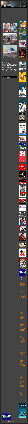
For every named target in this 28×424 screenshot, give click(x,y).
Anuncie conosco (7, 7)
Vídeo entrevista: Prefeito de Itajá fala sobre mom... (22, 319)
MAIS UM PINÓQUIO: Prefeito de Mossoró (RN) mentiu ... (22, 313)
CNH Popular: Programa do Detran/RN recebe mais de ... (22, 354)
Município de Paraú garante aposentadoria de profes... (22, 379)
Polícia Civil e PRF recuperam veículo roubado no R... (22, 338)
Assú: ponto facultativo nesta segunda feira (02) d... (22, 285)
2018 (20, 399)
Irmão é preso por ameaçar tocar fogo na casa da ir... (22, 284)
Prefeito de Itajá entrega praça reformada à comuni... (22, 291)
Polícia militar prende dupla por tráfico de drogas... (22, 339)
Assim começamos (3, 7)
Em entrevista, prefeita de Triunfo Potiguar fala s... (22, 336)
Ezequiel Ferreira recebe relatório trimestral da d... (22, 353)
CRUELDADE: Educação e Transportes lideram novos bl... (22, 290)
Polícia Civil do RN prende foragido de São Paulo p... (22, 349)
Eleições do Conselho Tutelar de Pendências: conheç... (22, 316)
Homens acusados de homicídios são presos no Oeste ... (23, 307)
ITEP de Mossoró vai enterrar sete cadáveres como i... (22, 351)
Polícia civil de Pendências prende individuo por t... (22, 367)
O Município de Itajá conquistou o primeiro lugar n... (22, 286)
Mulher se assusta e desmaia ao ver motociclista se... (23, 376)
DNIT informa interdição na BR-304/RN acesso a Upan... (22, 387)
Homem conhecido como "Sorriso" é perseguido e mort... (23, 371)
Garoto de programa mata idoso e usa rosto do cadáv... (22, 347)
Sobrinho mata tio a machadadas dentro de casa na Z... (22, 283)
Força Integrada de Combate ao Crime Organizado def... (22, 323)
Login (9, 421)
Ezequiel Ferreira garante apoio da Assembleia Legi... (22, 330)
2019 (20, 398)
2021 (20, 397)
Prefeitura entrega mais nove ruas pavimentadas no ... (22, 388)
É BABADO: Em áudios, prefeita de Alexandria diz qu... (22, 340)
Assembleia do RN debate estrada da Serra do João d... (23, 383)
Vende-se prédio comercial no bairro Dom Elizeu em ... (23, 362)
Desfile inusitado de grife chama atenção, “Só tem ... (22, 360)
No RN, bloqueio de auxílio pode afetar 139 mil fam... (22, 359)
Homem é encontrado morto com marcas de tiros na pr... (22, 363)
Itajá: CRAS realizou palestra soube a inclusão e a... (22, 364)
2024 (20, 279)
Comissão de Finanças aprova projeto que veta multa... (22, 328)
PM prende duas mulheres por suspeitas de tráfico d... (22, 380)
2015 (20, 401)
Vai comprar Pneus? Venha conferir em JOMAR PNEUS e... (22, 343)
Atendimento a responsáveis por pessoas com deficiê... (22, 314)
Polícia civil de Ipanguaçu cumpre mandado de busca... (22, 325)
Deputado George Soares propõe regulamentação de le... (22, 315)
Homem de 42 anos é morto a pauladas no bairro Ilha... (22, 306)
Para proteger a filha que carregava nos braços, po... (22, 318)
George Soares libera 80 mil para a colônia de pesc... (22, 293)
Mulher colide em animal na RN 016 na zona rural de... (22, 327)
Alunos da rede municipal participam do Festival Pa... (23, 375)
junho (20, 392)
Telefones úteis (13, 7)
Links (10, 7)
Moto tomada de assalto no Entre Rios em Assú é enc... (22, 311)
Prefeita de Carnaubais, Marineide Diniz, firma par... (22, 295)
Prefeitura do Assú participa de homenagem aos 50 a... (22, 342)
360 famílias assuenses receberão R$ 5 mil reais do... (22, 365)
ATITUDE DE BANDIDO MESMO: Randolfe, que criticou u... (22, 335)
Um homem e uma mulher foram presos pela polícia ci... (22, 302)
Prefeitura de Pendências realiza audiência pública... (22, 352)
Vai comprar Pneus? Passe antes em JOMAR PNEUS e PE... (23, 377)
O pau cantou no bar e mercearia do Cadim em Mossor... (23, 378)
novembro (21, 281)
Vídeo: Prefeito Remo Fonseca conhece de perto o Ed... (22, 384)
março (20, 394)
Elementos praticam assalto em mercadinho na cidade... (22, 385)
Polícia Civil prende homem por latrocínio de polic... (22, 366)
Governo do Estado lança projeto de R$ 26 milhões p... (22, 298)
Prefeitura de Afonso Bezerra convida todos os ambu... (23, 361)
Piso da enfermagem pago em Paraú (23, 381)
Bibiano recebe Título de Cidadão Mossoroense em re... (22, 317)
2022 (20, 396)
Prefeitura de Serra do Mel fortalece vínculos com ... (22, 386)
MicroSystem (16, 421)
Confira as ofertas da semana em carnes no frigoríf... (22, 329)
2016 (20, 400)
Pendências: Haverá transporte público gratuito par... (22, 296)
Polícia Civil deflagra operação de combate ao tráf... (22, 312)
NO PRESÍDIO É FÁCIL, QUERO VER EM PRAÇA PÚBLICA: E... (22, 324)
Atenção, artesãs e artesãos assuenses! (22, 355)
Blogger (20, 421)
